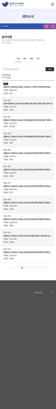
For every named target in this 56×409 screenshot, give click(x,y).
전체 (18, 58)
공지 (24, 58)
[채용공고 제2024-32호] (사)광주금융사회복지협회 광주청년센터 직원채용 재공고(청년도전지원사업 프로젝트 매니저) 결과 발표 (27, 219)
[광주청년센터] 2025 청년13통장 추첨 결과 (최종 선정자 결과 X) (27, 103)
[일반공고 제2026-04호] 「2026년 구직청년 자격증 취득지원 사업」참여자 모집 (27, 87)
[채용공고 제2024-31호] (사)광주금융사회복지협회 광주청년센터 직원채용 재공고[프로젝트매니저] (27, 252)
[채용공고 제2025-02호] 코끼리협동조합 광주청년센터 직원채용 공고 (27, 120)
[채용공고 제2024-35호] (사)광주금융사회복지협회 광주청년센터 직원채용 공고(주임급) (27, 169)
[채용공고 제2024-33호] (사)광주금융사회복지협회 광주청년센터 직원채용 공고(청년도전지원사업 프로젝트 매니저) (27, 203)
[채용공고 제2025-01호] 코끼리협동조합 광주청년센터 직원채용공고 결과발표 (27, 136)
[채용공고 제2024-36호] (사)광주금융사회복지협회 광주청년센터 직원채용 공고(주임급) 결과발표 (27, 153)
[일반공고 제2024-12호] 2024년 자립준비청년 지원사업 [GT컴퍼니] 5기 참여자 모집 (27, 236)
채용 (31, 58)
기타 (37, 58)
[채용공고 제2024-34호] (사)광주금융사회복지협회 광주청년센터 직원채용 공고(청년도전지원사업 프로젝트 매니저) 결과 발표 (27, 186)
